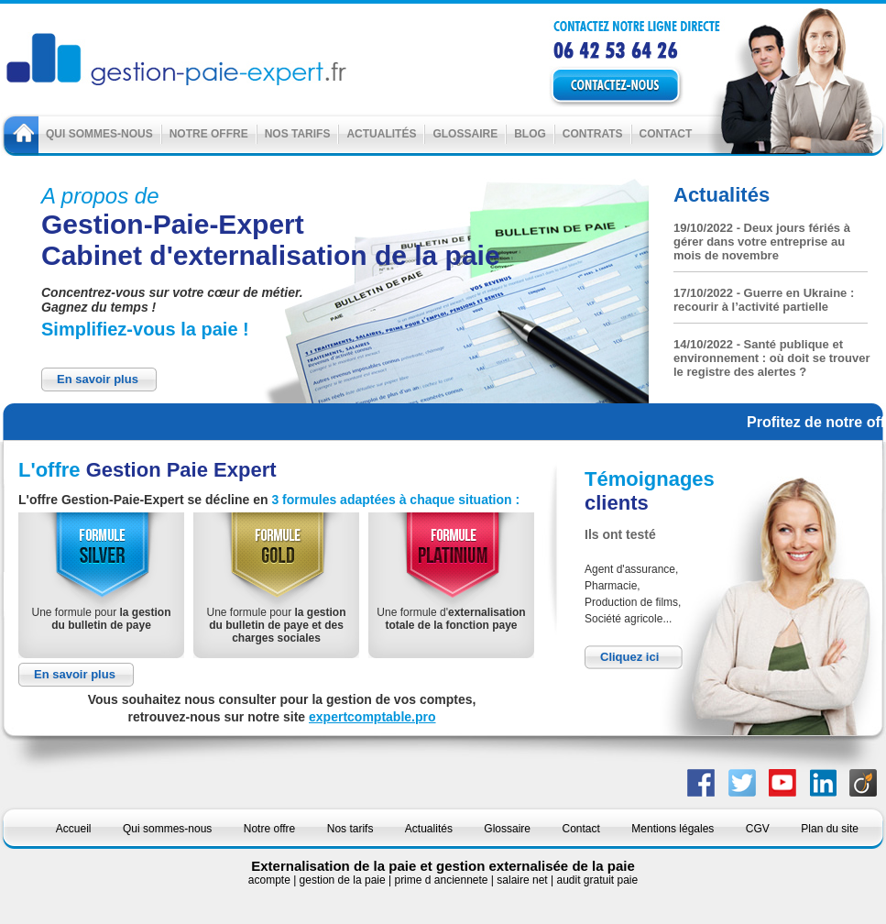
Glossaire (465, 133)
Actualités (381, 133)
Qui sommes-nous (99, 133)
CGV (758, 828)
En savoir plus (97, 379)
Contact (666, 133)
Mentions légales (672, 828)
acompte (270, 880)
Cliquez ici (629, 657)
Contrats (593, 133)
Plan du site (830, 828)
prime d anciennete (442, 880)
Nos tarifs (298, 133)
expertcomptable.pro (372, 717)
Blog (530, 133)
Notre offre (209, 133)
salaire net (524, 880)
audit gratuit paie (597, 880)
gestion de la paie (344, 880)
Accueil (74, 828)
